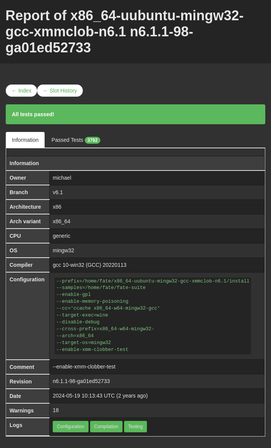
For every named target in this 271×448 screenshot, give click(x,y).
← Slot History (60, 91)
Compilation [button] (106, 426)
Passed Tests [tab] (76, 140)
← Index (21, 91)
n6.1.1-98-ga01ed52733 (81, 381)
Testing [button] (135, 426)
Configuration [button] (70, 426)
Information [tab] (25, 140)
